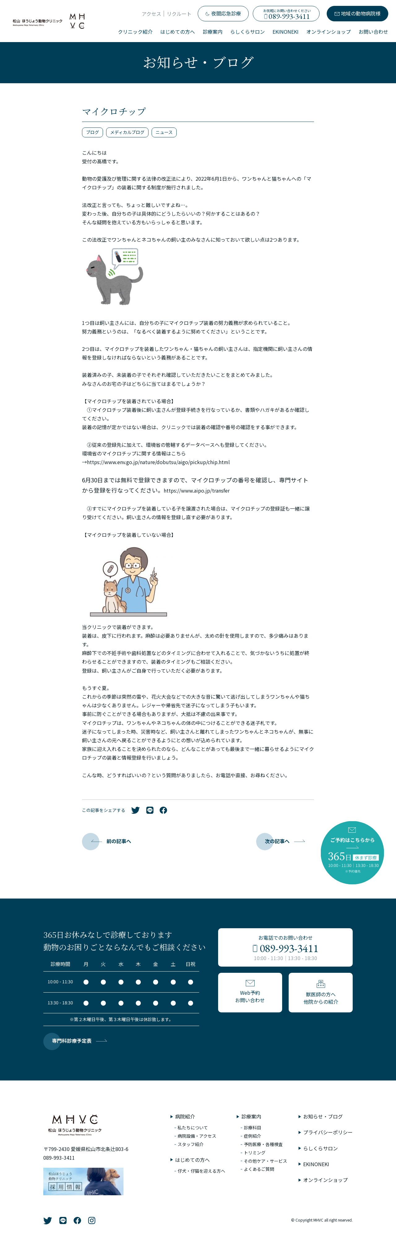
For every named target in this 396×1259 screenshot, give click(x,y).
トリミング (254, 1152)
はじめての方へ (177, 31)
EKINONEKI (286, 31)
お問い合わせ (373, 31)
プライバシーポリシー (328, 1132)
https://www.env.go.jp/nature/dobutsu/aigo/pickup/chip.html (158, 462)
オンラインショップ (328, 31)
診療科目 (252, 1127)
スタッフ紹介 (191, 1144)
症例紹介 (252, 1136)
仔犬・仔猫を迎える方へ (201, 1171)
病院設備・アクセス (197, 1136)
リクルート (179, 13)
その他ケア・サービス (265, 1161)
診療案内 (212, 31)
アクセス (151, 13)
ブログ (92, 132)
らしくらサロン (247, 31)
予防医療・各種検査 (263, 1144)
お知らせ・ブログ (323, 1116)
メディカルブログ (127, 132)
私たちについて (193, 1127)
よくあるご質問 (259, 1169)
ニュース (164, 132)
